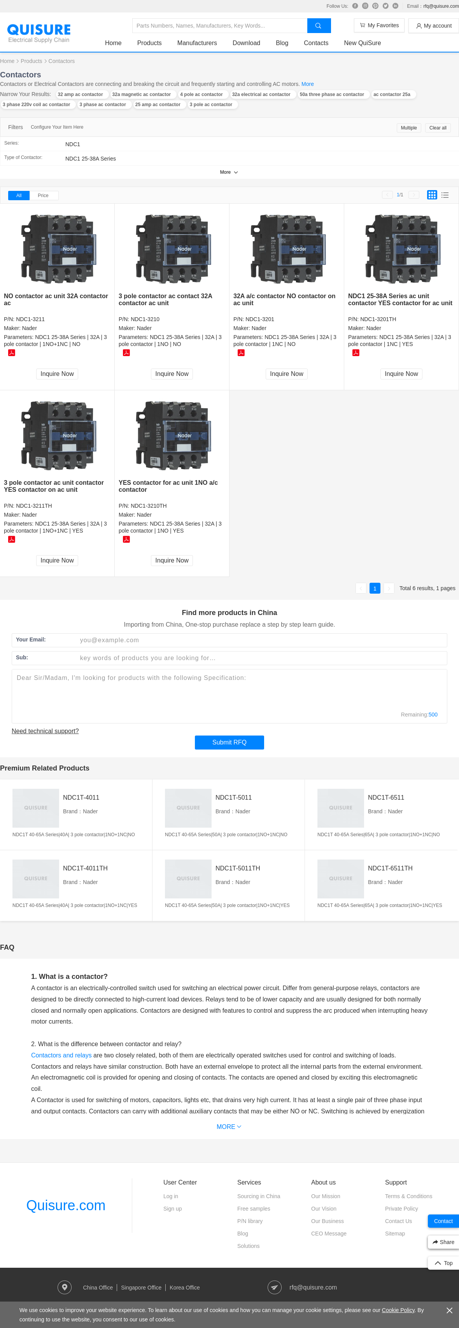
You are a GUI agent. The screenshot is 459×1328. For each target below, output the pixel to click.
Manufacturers (197, 43)
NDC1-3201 (259, 319)
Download (246, 43)
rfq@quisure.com (441, 6)
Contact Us (398, 1221)
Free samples (253, 1209)
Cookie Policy (398, 1310)
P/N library (250, 1221)
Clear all (438, 128)
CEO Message (329, 1233)
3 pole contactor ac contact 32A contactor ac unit (165, 299)
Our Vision (323, 1209)
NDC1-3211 (30, 319)
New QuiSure (362, 43)
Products (149, 43)
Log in (170, 1196)
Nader (29, 328)
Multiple (409, 128)
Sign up (172, 1209)
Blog (282, 43)
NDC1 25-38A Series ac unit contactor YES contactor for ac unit (400, 299)
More (307, 84)
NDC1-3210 (145, 319)
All (18, 195)
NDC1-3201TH (378, 319)
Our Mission (325, 1196)
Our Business (327, 1221)
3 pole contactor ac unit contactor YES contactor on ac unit (54, 486)
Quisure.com (65, 1205)
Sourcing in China (258, 1196)
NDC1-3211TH (34, 506)
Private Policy (401, 1209)
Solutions (248, 1246)
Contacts (316, 43)
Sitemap (395, 1233)
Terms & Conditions (408, 1196)
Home (113, 43)
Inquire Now (57, 373)
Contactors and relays (61, 1055)
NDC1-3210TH (149, 506)
